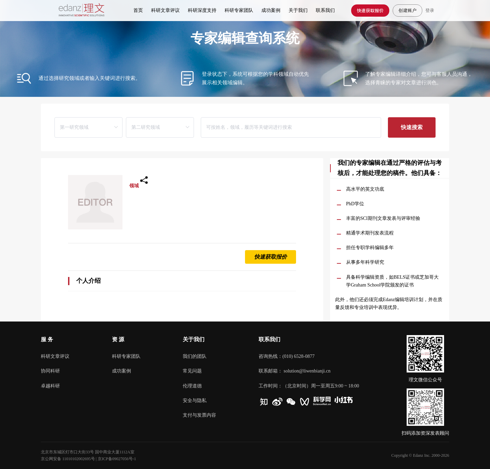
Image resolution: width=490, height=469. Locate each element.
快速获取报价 (370, 10)
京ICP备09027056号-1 (117, 458)
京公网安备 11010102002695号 (68, 458)
